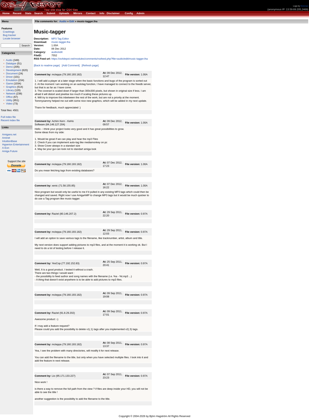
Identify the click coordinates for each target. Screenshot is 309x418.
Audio (9, 60)
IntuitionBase (9, 141)
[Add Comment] (71, 65)
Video (9, 103)
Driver (9, 76)
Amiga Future (10, 151)
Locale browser (10, 38)
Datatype (11, 63)
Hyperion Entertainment (15, 144)
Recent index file (10, 120)
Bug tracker (8, 35)
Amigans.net (9, 134)
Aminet (6, 137)
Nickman (304, 6)
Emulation (11, 80)
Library (10, 90)
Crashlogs (7, 31)
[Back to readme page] (47, 65)
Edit (71, 21)
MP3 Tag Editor (60, 38)
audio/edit (56, 52)
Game (9, 83)
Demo (9, 66)
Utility (9, 100)
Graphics (11, 86)
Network (10, 93)
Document (12, 73)
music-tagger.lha (60, 42)
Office (9, 96)
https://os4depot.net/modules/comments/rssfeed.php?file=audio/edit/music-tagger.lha (99, 58)
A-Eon (5, 147)
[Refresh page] (90, 65)
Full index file (8, 116)
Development (13, 70)
